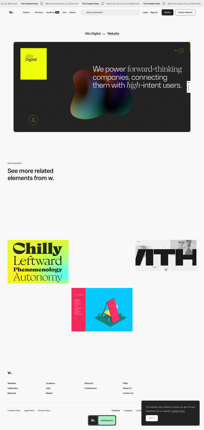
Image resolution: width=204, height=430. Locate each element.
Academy (52, 12)
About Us (127, 388)
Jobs (64, 12)
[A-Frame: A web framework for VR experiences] (101, 310)
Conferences (91, 388)
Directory (39, 12)
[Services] (38, 311)
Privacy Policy (44, 410)
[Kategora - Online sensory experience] (101, 262)
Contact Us (128, 393)
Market (72, 12)
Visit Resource (107, 420)
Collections (13, 388)
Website (113, 33)
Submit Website (185, 12)
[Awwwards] (11, 12)
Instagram (128, 410)
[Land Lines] (38, 214)
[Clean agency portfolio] (165, 214)
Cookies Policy (14, 410)
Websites (12, 383)
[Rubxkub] (165, 255)
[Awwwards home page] (93, 420)
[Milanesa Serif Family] (38, 262)
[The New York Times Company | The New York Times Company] (101, 209)
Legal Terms (29, 410)
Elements (12, 393)
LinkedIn (139, 410)
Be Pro (168, 12)
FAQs (125, 383)
